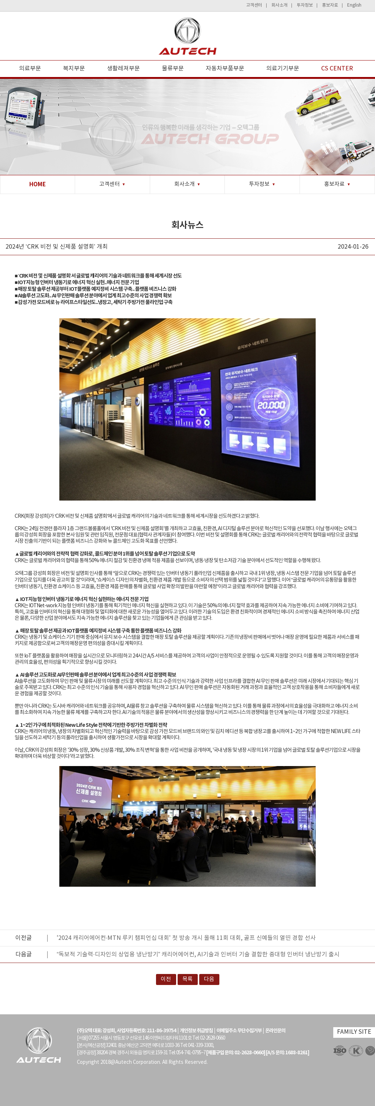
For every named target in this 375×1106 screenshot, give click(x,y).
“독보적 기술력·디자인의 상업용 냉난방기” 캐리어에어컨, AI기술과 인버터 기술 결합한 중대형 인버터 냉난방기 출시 (198, 954)
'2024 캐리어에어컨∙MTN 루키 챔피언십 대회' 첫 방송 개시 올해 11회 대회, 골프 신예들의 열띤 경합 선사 (186, 938)
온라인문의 (275, 1031)
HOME (37, 184)
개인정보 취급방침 (196, 1031)
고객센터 (254, 5)
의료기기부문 (282, 68)
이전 (166, 979)
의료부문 (30, 68)
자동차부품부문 (225, 68)
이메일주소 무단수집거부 (238, 1031)
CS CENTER (337, 68)
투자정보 (305, 5)
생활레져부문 (123, 68)
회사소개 (279, 5)
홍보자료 (330, 5)
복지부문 (74, 68)
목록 (187, 979)
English (354, 5)
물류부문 (173, 68)
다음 (209, 979)
